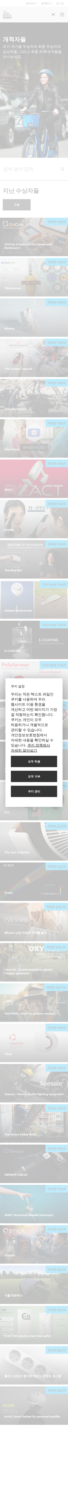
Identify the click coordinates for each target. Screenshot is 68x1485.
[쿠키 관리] (34, 791)
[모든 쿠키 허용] (34, 761)
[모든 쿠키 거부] (34, 776)
